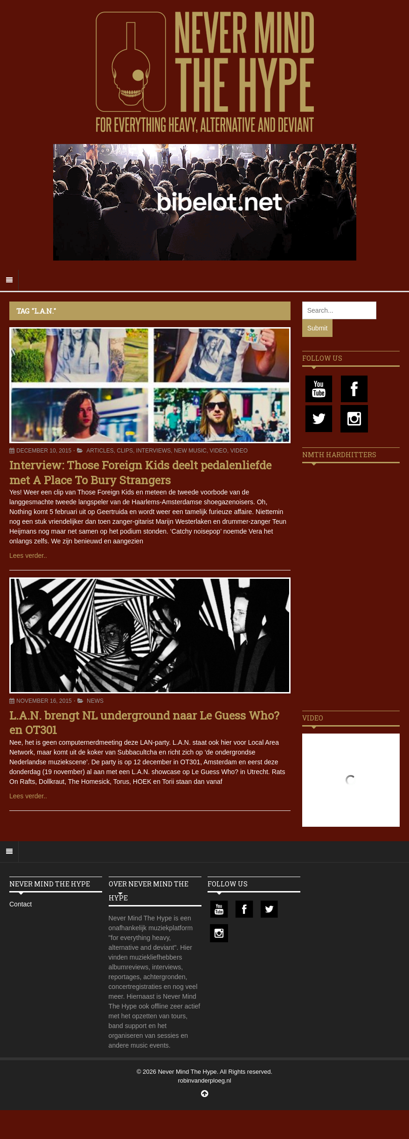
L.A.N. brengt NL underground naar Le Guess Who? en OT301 (144, 722)
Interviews (153, 450)
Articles (99, 450)
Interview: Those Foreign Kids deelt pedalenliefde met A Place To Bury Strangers (140, 472)
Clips (125, 450)
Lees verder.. (28, 555)
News (95, 701)
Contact (20, 904)
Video (218, 450)
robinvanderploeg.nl (204, 1080)
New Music (190, 450)
